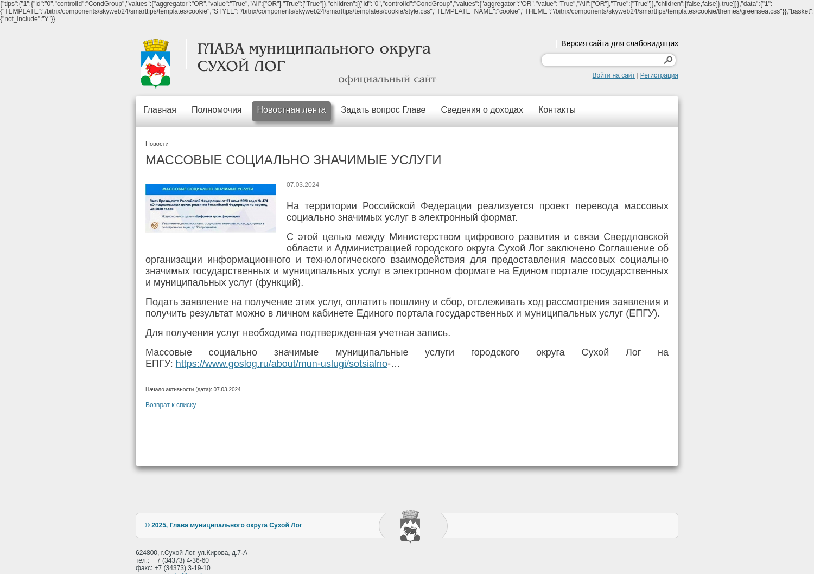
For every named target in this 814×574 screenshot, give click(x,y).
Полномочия (217, 109)
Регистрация (659, 75)
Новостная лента (291, 109)
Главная (159, 109)
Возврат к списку (170, 405)
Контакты (557, 109)
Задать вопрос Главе (383, 109)
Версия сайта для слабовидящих (619, 43)
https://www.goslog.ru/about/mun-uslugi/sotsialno (281, 363)
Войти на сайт (614, 75)
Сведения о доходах (482, 109)
